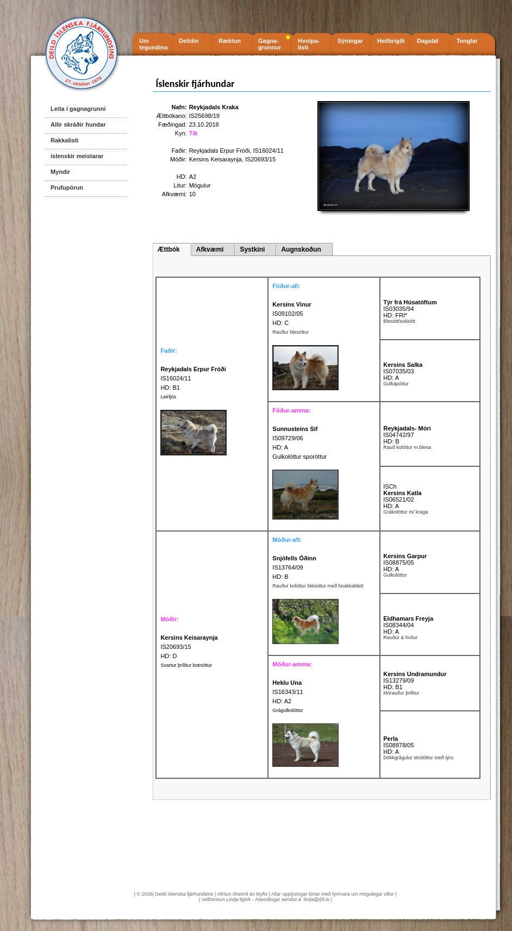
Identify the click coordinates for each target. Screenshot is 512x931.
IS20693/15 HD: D (188, 646)
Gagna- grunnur (269, 44)
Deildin (189, 41)
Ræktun (229, 41)
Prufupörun (67, 187)
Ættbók (168, 249)
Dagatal (428, 41)
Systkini (252, 249)
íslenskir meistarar (77, 156)
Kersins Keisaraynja (215, 159)
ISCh (389, 486)
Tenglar (467, 41)
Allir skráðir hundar (78, 124)
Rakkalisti (64, 140)
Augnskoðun (301, 249)
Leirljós (168, 396)
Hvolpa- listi (309, 44)
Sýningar (350, 41)
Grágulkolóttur (287, 710)
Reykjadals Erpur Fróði (219, 150)
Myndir (60, 171)
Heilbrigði (391, 41)
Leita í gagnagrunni (78, 108)
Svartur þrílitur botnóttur (186, 665)
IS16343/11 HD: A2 (287, 691)
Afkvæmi (210, 249)
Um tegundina (153, 44)
